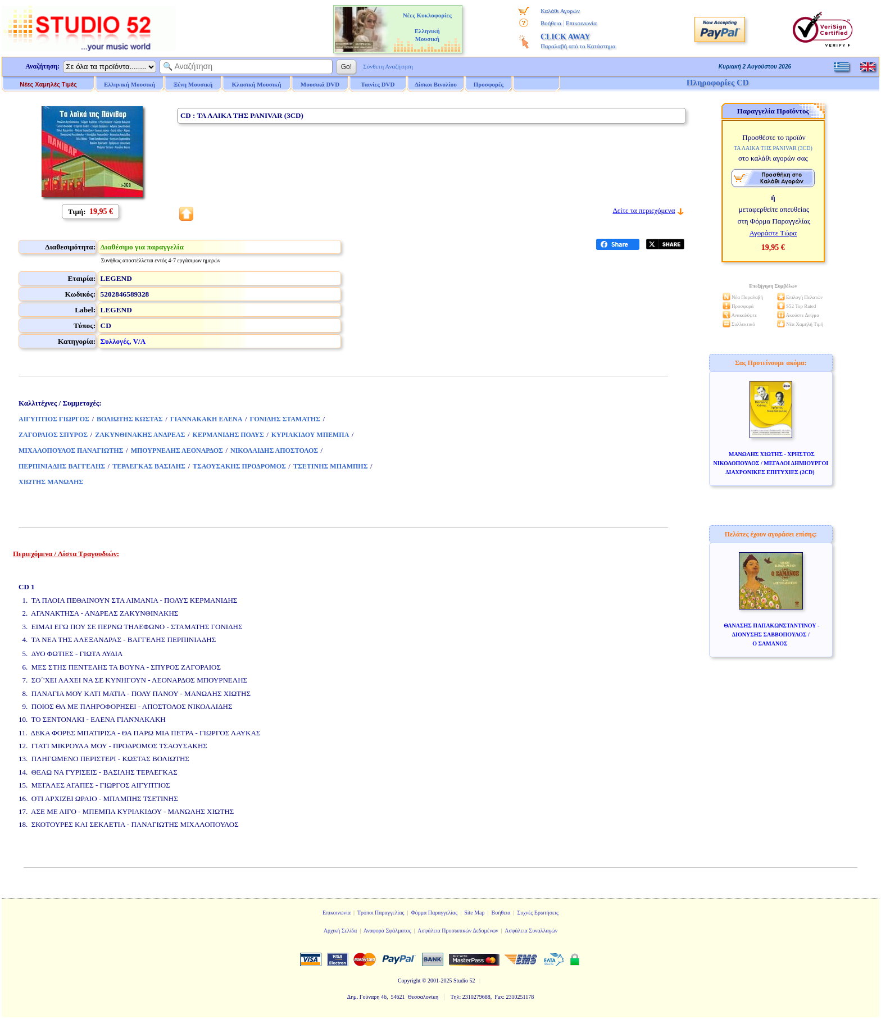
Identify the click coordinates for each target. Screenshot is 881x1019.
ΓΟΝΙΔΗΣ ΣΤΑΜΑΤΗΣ (285, 419)
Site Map (474, 912)
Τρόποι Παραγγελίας (381, 912)
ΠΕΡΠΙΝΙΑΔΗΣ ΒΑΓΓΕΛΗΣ (62, 466)
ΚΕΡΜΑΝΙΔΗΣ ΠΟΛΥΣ (228, 435)
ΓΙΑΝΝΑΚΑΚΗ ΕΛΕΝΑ (206, 419)
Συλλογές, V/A (123, 341)
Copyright (409, 980)
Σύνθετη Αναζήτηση (388, 66)
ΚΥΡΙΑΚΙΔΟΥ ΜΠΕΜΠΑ (310, 435)
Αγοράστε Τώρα (773, 233)
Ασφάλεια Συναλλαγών (531, 930)
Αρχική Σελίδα (340, 930)
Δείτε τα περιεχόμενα (643, 210)
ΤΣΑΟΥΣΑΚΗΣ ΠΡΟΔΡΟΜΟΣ (239, 466)
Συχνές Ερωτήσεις (537, 912)
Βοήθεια (551, 23)
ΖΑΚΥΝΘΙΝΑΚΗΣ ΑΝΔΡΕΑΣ (140, 435)
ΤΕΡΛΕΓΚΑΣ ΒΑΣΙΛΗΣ (148, 466)
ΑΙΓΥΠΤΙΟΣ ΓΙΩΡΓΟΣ (54, 419)
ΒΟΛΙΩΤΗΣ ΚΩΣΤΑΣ (130, 419)
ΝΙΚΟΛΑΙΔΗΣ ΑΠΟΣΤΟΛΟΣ (274, 450)
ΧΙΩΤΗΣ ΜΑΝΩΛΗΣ (51, 482)
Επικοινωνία (581, 23)
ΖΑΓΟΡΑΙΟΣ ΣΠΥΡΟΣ (53, 435)
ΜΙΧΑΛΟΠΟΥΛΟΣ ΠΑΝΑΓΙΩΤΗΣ (71, 450)
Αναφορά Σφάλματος (387, 930)
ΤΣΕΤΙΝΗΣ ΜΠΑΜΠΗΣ (330, 466)
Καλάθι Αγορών (560, 10)
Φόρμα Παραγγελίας (434, 912)
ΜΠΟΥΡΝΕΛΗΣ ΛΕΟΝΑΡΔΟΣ (177, 450)
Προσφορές (489, 84)
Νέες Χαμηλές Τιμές (48, 84)
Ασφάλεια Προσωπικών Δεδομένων (457, 930)
